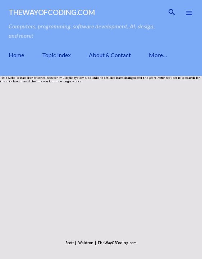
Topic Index (56, 54)
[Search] (171, 13)
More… (158, 54)
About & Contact (110, 54)
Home (16, 54)
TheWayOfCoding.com (52, 12)
